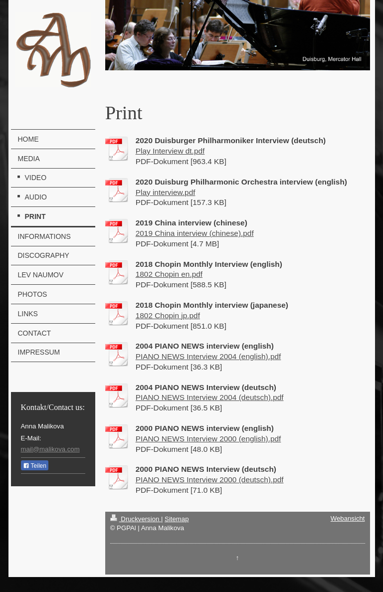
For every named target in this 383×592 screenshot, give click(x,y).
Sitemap (177, 519)
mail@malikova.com (50, 449)
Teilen (34, 465)
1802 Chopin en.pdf (169, 274)
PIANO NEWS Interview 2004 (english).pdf (208, 356)
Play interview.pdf (165, 192)
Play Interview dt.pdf (170, 151)
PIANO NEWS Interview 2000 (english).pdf (208, 438)
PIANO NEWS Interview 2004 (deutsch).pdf (210, 397)
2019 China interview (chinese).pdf (195, 233)
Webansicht (348, 518)
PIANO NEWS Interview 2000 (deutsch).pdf (210, 479)
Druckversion (135, 519)
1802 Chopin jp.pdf (168, 315)
